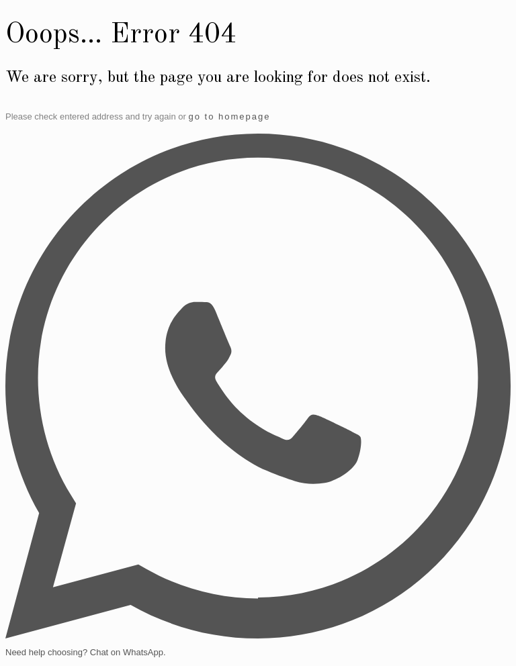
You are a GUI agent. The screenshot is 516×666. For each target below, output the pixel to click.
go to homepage (229, 116)
